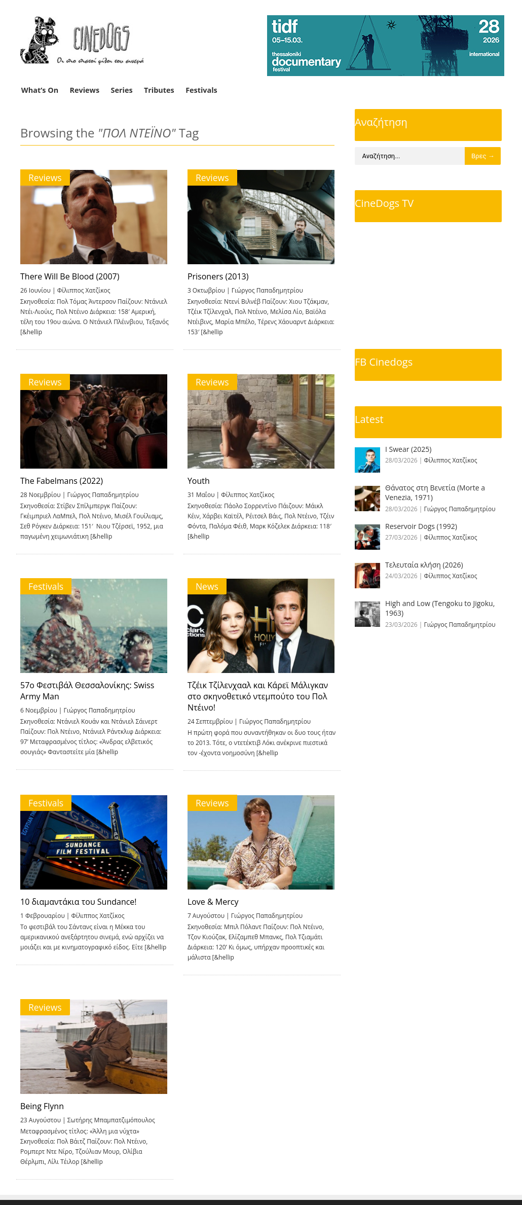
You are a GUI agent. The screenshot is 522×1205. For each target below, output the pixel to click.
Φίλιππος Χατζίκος (83, 290)
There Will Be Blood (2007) (69, 276)
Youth (196, 480)
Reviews (85, 90)
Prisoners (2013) (216, 276)
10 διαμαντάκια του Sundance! (78, 901)
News (205, 586)
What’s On (39, 90)
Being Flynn (42, 1106)
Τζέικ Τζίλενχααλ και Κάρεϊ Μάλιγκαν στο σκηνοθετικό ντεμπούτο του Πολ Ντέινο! (255, 696)
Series (122, 90)
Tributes (159, 90)
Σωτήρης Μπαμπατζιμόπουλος (111, 1120)
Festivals (201, 90)
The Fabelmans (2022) (61, 480)
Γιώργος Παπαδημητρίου (265, 290)
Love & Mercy (211, 901)
